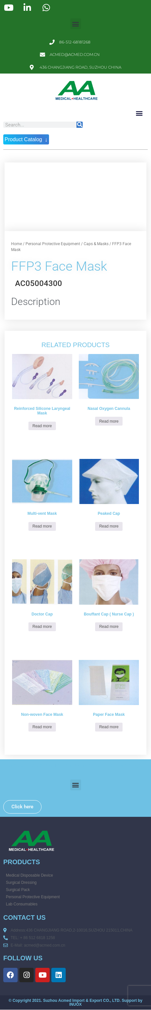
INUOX (75, 1004)
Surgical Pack (18, 889)
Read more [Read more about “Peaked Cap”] (108, 526)
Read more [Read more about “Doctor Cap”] (42, 626)
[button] (75, 23)
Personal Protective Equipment (52, 244)
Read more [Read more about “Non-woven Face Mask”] (42, 727)
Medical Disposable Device (29, 875)
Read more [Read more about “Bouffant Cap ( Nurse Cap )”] (108, 626)
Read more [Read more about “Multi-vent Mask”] (42, 526)
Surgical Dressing (21, 882)
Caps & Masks (96, 244)
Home (16, 244)
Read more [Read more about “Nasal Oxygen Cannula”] (108, 421)
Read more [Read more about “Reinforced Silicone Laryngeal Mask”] (42, 426)
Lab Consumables (22, 904)
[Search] (79, 125)
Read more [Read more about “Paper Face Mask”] (108, 727)
